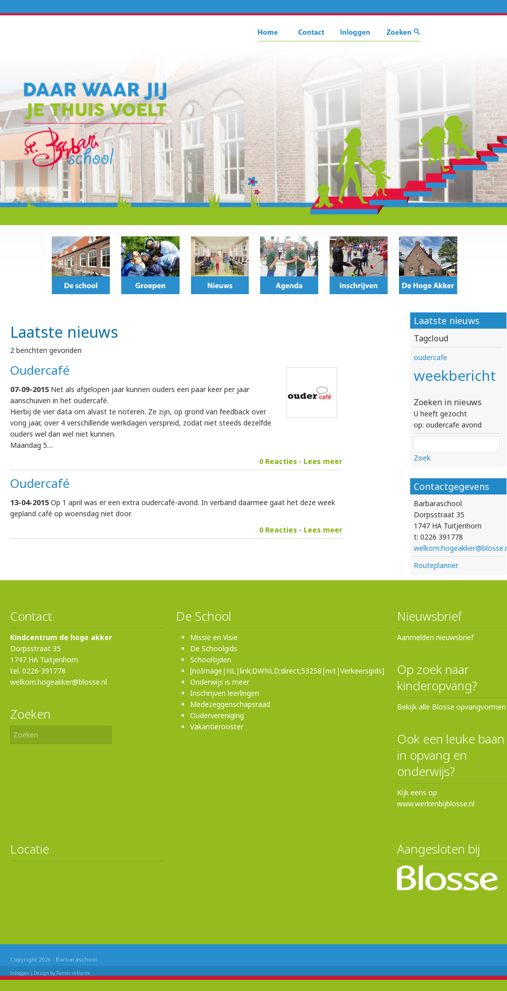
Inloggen (19, 973)
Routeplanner (436, 565)
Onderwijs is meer (219, 682)
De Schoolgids (213, 648)
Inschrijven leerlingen (224, 693)
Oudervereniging (217, 715)
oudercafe (430, 357)
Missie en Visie (214, 637)
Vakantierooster (216, 726)
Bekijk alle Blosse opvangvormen (451, 707)
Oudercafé (39, 370)
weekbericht (455, 375)
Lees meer (323, 461)
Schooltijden (210, 659)
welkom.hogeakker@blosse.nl (58, 682)
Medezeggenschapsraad (230, 704)
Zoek (422, 458)
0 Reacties (278, 461)
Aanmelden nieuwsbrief (435, 637)
